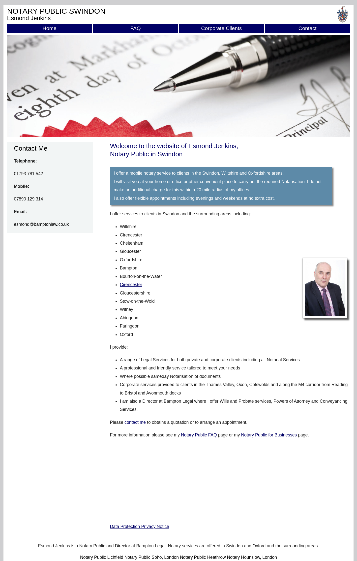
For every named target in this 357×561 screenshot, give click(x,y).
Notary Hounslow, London (252, 557)
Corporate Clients (221, 28)
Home (49, 28)
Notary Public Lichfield (101, 557)
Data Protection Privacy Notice (139, 526)
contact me (135, 422)
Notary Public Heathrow (203, 557)
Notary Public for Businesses (269, 434)
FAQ (135, 28)
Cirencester (131, 284)
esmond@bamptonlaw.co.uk (41, 224)
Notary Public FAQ (199, 434)
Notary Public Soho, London (151, 557)
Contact (307, 28)
